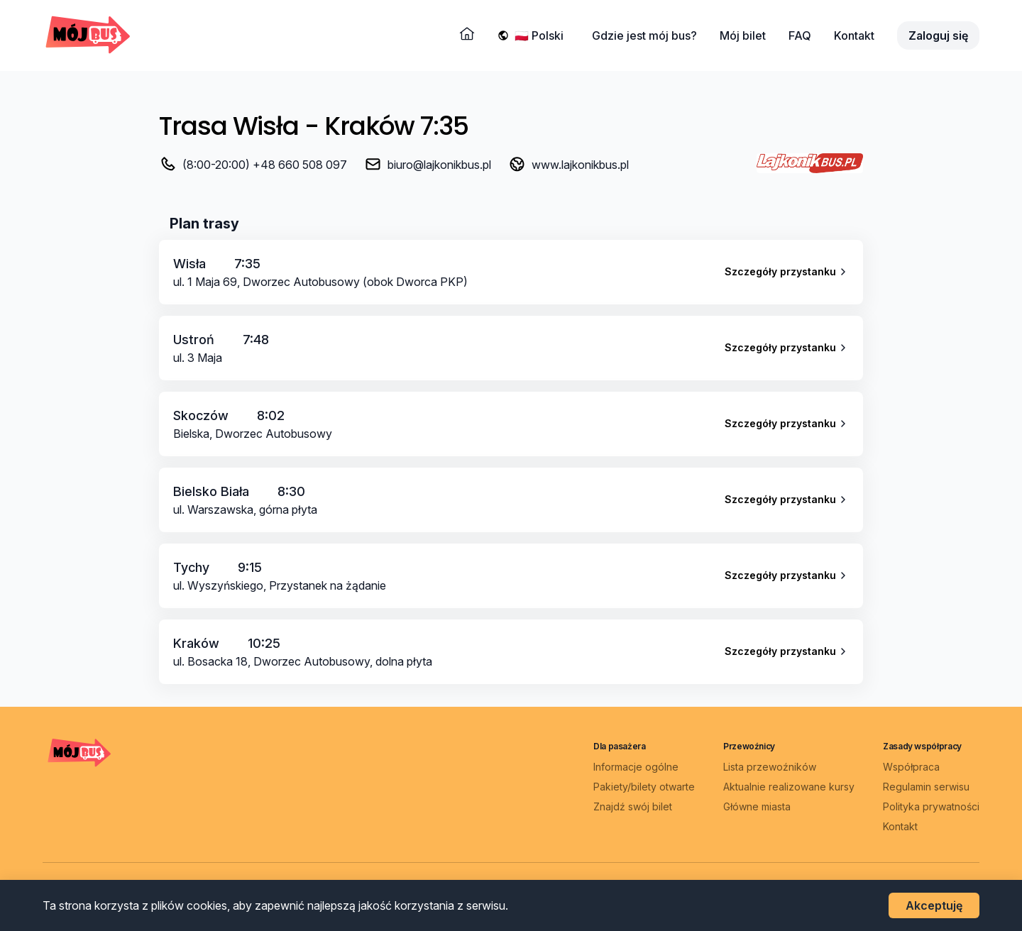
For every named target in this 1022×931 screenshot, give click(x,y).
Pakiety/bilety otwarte (644, 787)
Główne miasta (757, 806)
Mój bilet (743, 35)
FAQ (800, 35)
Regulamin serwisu (926, 787)
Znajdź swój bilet (632, 806)
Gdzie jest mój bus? (644, 35)
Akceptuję (934, 905)
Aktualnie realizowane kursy (789, 787)
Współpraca (911, 767)
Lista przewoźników (769, 767)
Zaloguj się (938, 35)
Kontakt (854, 35)
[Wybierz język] (542, 35)
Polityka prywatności (931, 806)
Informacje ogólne (635, 767)
